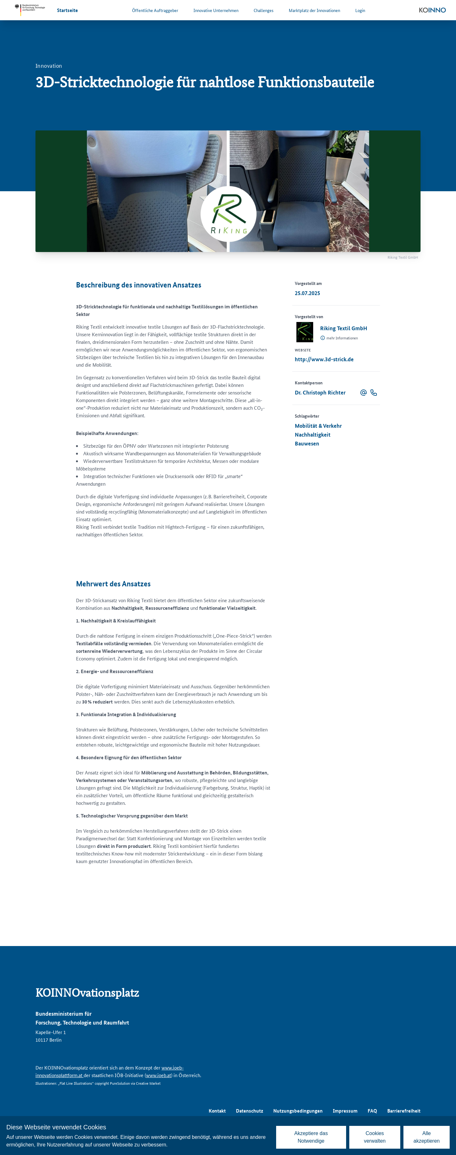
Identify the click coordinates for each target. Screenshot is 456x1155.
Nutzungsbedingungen (298, 1110)
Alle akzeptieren (427, 1137)
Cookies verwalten (374, 1137)
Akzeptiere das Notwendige (311, 1137)
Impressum (345, 1110)
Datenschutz (249, 1110)
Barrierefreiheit (404, 1110)
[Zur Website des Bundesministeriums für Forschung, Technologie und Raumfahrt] (29, 10)
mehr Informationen (342, 337)
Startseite (67, 10)
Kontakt (217, 1110)
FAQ (372, 1110)
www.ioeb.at (158, 1075)
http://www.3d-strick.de (324, 359)
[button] (363, 392)
